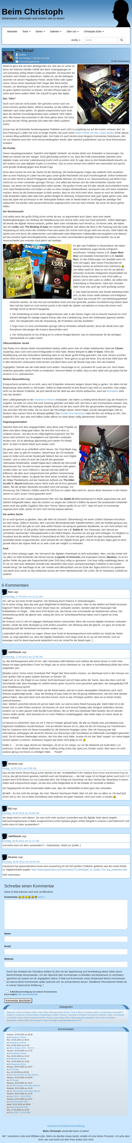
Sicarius (22, 55)
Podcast (111, 1018)
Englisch (10, 1015)
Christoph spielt (90, 1012)
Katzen (27, 1018)
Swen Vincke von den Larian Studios (95, 132)
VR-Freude (14, 1069)
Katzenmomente (38, 1018)
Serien (40, 31)
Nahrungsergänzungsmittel (82, 1018)
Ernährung (20, 1015)
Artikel (34, 1012)
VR (80, 1020)
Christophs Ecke (94, 31)
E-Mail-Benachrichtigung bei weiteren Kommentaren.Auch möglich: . (30, 993)
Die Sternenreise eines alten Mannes (24, 1085)
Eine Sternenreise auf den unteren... (24, 1075)
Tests (45, 1020)
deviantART (117, 1012)
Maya (62, 1018)
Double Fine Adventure (73, 413)
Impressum (53, 1126)
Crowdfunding (105, 1012)
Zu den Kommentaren (120, 61)
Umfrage (53, 1020)
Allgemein (11, 1012)
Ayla (41, 1012)
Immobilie (12, 1018)
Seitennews (12, 1020)
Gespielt (82, 1015)
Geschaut (73, 1015)
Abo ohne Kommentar (27, 994)
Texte (26, 31)
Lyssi (56, 1018)
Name (7, 933)
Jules (20, 1018)
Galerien (56, 31)
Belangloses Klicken (17, 1037)
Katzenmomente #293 (18, 1102)
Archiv (75, 40)
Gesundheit (92, 1015)
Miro (68, 1018)
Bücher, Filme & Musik (73, 1012)
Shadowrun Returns (45, 399)
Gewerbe (102, 1015)
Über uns (73, 31)
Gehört (55, 1015)
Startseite (12, 31)
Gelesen (63, 1015)
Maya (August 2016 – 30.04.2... (22, 1048)
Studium (38, 1020)
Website (8, 959)
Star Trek (29, 1020)
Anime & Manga (23, 1012)
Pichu (103, 1018)
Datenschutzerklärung (73, 1126)
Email (7, 946)
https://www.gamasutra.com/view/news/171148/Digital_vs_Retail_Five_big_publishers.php (79, 869)
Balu (46, 1012)
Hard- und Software (116, 1015)
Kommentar (11, 897)
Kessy (49, 1018)
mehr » (41, 897)
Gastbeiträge (45, 1015)
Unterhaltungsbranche (29, 62)
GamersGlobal (32, 1015)
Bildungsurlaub (56, 1012)
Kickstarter (112, 391)
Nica (97, 1018)
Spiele (21, 1020)
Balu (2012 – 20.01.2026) (20, 1096)
